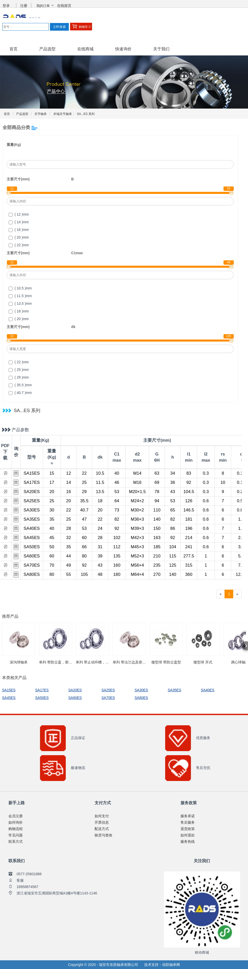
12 (68, 473)
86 (172, 528)
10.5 (100, 473)
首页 (13, 49)
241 (188, 546)
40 (116, 473)
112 (116, 546)
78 (156, 491)
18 (100, 500)
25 (84, 482)
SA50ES (32, 546)
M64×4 (137, 574)
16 (68, 491)
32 (68, 537)
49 (68, 565)
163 (157, 537)
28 (68, 528)
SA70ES (32, 565)
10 (222, 482)
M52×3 (137, 556)
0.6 (206, 500)
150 (157, 528)
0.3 (206, 473)
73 (116, 510)
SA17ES (32, 482)
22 (84, 473)
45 (51, 537)
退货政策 (187, 829)
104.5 (189, 491)
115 (172, 556)
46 (116, 482)
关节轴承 (40, 114)
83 (188, 473)
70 (51, 565)
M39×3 (137, 528)
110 (157, 510)
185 (157, 546)
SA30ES (32, 510)
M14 (137, 473)
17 (51, 482)
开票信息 (102, 822)
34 (172, 473)
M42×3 (137, 537)
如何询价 (15, 822)
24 (100, 528)
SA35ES (32, 519)
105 (84, 574)
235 (157, 565)
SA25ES (32, 500)
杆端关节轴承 (62, 114)
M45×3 (137, 546)
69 (156, 482)
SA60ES (32, 556)
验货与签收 (103, 835)
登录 (6, 6)
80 (84, 556)
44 (68, 556)
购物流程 (15, 829)
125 (172, 565)
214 (188, 537)
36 (172, 482)
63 (156, 473)
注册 (23, 6)
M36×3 (137, 519)
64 (116, 500)
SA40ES (32, 528)
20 (51, 491)
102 (116, 537)
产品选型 (47, 49)
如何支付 (102, 816)
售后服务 (187, 822)
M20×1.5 (137, 491)
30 (51, 510)
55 (68, 574)
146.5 (189, 510)
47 (84, 519)
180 (116, 574)
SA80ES (32, 574)
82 (116, 519)
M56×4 (137, 565)
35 (51, 519)
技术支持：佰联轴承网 (162, 965)
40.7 (84, 510)
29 (84, 491)
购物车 (81, 26)
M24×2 (137, 500)
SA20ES (32, 491)
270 (157, 574)
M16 (137, 482)
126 (188, 500)
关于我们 (161, 49)
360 (188, 574)
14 (68, 482)
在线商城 (85, 49)
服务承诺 (187, 816)
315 (188, 565)
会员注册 (15, 816)
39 (100, 556)
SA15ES (32, 473)
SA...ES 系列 (86, 114)
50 (51, 546)
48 (100, 574)
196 (188, 528)
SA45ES (32, 537)
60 (84, 537)
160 (116, 565)
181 (188, 519)
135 (116, 556)
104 (172, 546)
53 (116, 491)
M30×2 (137, 510)
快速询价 (123, 49)
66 (84, 546)
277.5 (189, 556)
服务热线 (187, 841)
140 (157, 519)
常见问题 (15, 835)
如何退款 (187, 835)
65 (172, 510)
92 (188, 482)
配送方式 (102, 829)
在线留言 (64, 6)
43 (172, 491)
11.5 (100, 482)
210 (157, 556)
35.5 (84, 500)
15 (51, 473)
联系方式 (15, 841)
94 (156, 500)
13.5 (100, 491)
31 (100, 546)
